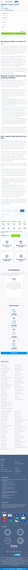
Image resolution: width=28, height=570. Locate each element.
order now (14, 353)
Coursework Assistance (19, 399)
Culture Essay (17, 372)
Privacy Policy (17, 467)
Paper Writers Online (4, 416)
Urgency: (3, 22)
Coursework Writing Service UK (20, 447)
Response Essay (18, 412)
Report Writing (17, 434)
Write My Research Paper (19, 390)
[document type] (14, 15)
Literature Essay (4, 443)
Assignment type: (5, 13)
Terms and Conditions (4, 469)
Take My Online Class (5, 449)
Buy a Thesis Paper (4, 427)
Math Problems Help (4, 395)
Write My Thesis (18, 397)
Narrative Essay (4, 445)
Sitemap (2, 463)
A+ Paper (16, 395)
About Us (3, 210)
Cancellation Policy (18, 471)
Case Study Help (4, 401)
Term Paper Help (4, 399)
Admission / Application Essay (6, 384)
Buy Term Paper (4, 397)
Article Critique (3, 375)
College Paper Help (18, 425)
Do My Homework (4, 423)
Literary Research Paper (19, 438)
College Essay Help (4, 414)
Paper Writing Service (19, 381)
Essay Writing (3, 364)
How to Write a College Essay (20, 427)
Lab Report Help (4, 392)
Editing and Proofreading (5, 386)
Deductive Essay (4, 438)
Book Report (17, 432)
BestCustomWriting (9, 1)
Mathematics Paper (4, 420)
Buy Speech (3, 434)
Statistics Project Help (5, 393)
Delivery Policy (17, 469)
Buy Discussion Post (4, 432)
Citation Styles (17, 375)
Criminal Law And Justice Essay (21, 420)
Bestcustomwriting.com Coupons (7, 408)
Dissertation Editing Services (6, 404)
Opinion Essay (3, 447)
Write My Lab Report (4, 418)
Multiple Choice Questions (5, 388)
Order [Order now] (15, 235)
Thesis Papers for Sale (19, 445)
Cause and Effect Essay (19, 377)
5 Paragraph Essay (18, 379)
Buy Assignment (4, 436)
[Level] (14, 20)
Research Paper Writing (5, 368)
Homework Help (18, 392)
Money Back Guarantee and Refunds (6, 471)
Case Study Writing (4, 372)
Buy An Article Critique (5, 412)
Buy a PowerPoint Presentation (6, 425)
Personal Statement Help (19, 431)
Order (16, 1)
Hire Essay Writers (18, 366)
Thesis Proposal (4, 381)
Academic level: (4, 17)
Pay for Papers (17, 423)
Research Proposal (4, 379)
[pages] (14, 29)
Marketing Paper (4, 406)
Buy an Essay (3, 429)
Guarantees (9, 210)
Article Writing (3, 373)
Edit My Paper (17, 364)
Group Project (3, 390)
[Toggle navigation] (2, 1)
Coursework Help (18, 443)
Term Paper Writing (4, 366)
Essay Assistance (18, 440)
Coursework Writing (4, 370)
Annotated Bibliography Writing (6, 377)
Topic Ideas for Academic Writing (20, 463)
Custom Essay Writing (19, 370)
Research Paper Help (19, 386)
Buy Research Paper (18, 418)
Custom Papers (18, 414)
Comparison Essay (4, 431)
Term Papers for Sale (19, 388)
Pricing (22, 210)
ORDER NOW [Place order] (13, 33)
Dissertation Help (18, 416)
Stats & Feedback (16, 210)
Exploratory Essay (4, 440)
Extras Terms (3, 467)
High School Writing (18, 429)
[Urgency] (14, 24)
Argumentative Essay (19, 373)
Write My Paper (18, 384)
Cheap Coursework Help (19, 436)
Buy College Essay (18, 368)
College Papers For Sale (19, 393)
